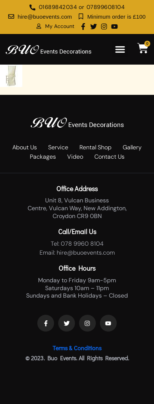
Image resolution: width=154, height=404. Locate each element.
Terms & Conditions (77, 348)
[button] (120, 49)
